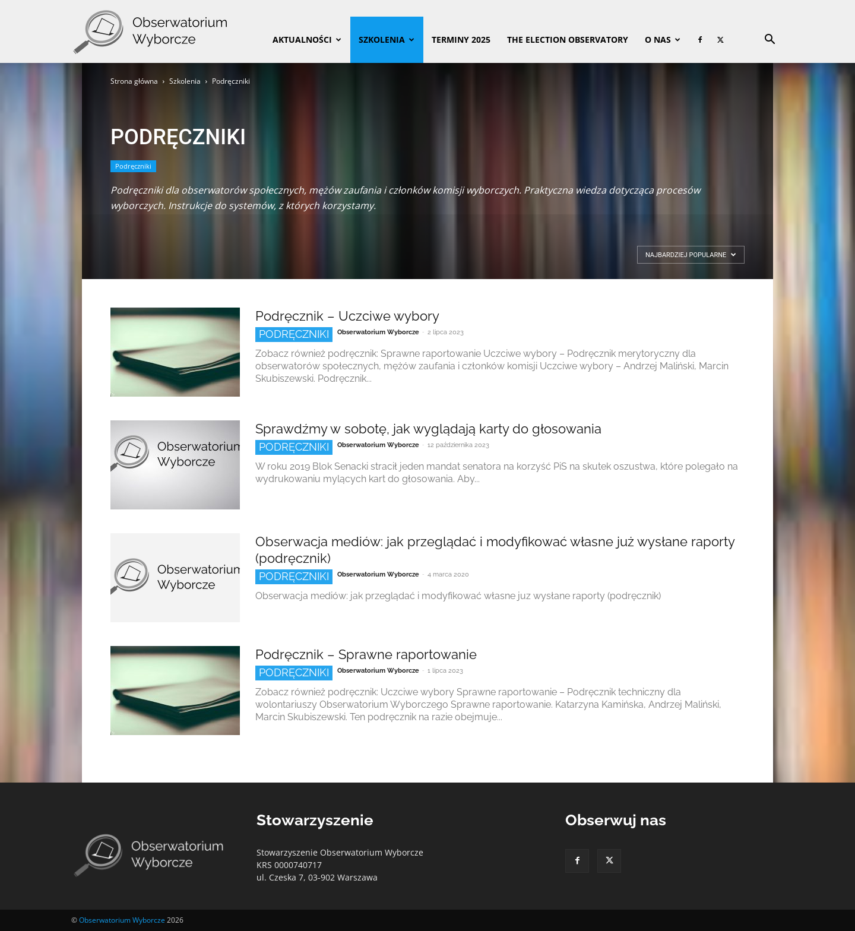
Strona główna (134, 81)
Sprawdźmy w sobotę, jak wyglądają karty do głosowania (428, 428)
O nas (662, 39)
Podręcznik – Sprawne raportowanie (366, 654)
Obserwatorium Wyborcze (378, 332)
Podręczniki (133, 166)
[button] (769, 40)
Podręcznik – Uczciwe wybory (347, 316)
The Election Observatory (567, 39)
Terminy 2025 (461, 39)
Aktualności (307, 39)
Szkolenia (386, 39)
